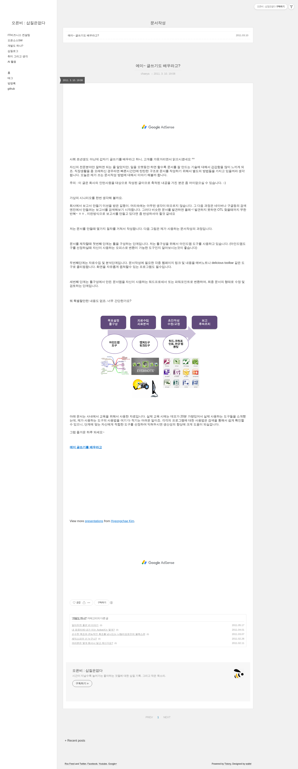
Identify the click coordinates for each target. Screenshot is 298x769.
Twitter (83, 764)
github (11, 88)
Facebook (92, 764)
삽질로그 (13, 51)
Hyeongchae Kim (122, 521)
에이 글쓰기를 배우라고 (86, 447)
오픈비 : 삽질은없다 (28, 23)
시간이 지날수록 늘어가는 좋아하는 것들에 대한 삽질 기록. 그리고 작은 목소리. (119, 675)
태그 (10, 78)
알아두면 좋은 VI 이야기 (85, 625)
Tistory (227, 764)
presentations (94, 521)
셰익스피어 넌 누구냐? (84, 638)
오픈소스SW (15, 40)
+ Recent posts (75, 740)
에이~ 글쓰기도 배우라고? (83, 35)
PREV (149, 717)
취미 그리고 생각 (18, 56)
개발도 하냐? (15, 45)
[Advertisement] (158, 127)
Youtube (103, 764)
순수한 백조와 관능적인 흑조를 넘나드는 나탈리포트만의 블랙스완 (108, 634)
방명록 (12, 83)
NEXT (166, 717)
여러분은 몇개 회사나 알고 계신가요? (92, 643)
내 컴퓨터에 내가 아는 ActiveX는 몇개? (93, 629)
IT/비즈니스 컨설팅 (19, 35)
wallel (248, 764)
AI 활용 (12, 61)
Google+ (112, 764)
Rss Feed (69, 764)
